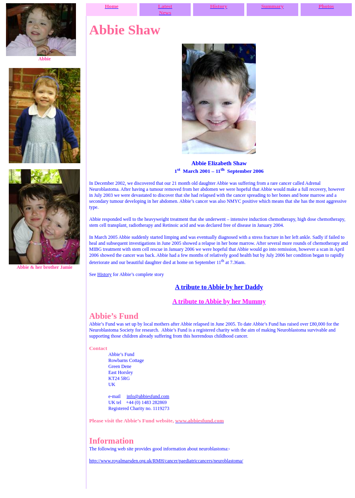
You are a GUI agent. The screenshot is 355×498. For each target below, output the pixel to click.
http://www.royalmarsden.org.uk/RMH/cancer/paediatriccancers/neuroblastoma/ (166, 461)
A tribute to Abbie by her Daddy (219, 287)
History (104, 274)
